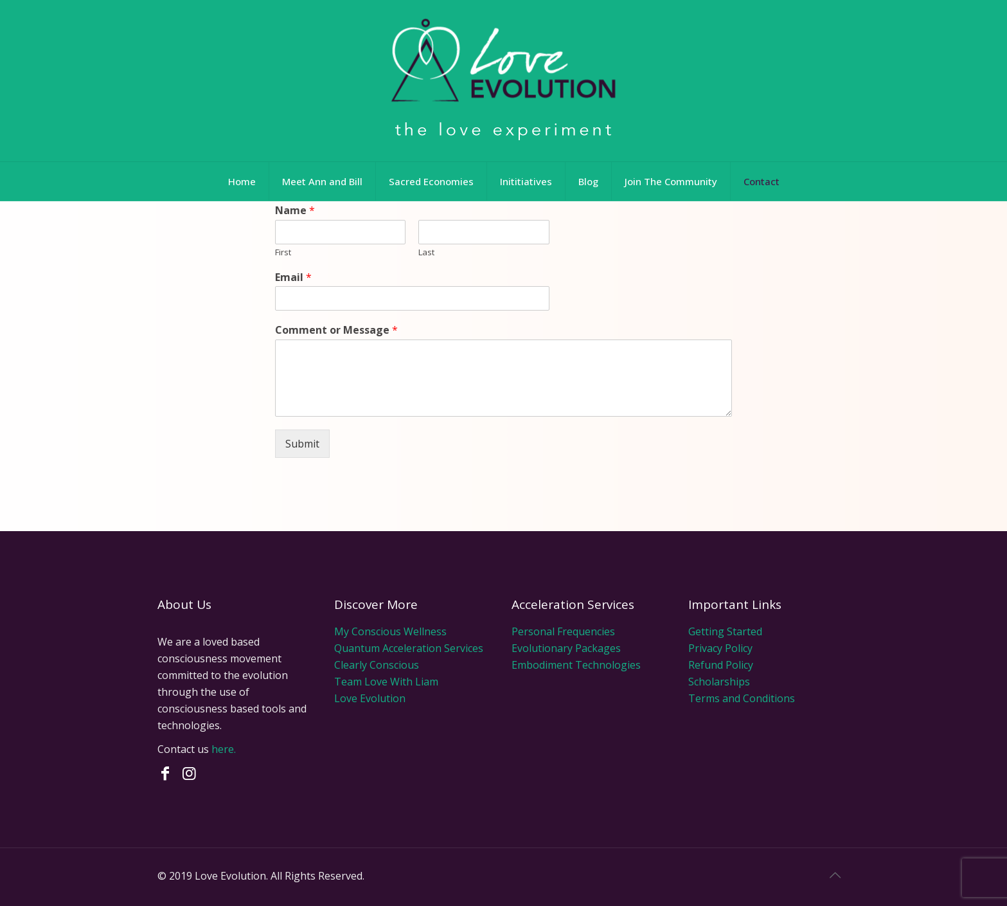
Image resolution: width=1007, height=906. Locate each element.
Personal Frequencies (563, 631)
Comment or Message (336, 330)
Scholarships (719, 682)
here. (223, 749)
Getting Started (725, 631)
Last (426, 252)
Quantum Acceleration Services (408, 648)
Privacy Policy (720, 648)
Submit (302, 444)
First (283, 252)
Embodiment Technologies (576, 665)
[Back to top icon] (836, 875)
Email (293, 277)
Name (295, 210)
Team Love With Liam (386, 682)
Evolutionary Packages (566, 648)
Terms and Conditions (741, 698)
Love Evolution (369, 698)
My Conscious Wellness (390, 631)
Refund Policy (720, 665)
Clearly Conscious (376, 665)
